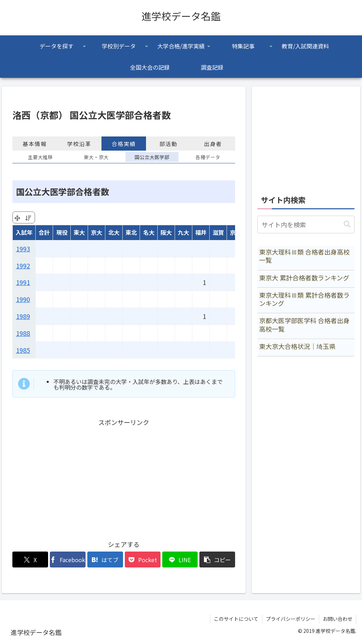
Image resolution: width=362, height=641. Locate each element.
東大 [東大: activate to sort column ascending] (79, 232)
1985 (23, 350)
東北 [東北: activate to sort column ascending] (131, 232)
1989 (23, 316)
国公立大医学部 (152, 157)
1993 (23, 248)
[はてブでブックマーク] (105, 559)
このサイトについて (236, 618)
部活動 (168, 143)
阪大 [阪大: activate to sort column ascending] (166, 232)
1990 (23, 299)
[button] (217, 559)
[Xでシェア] (30, 559)
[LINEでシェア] (180, 559)
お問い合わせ (337, 618)
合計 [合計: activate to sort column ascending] (44, 232)
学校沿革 (79, 143)
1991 (23, 282)
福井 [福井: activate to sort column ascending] (200, 232)
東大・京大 (96, 157)
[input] (305, 224)
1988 (23, 333)
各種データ (207, 157)
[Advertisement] (123, 477)
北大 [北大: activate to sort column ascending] (113, 232)
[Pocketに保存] (142, 559)
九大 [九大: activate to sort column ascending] (183, 232)
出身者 (213, 143)
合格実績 (124, 143)
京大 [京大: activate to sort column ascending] (96, 232)
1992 (23, 265)
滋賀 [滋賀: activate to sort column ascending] (218, 232)
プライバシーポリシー (290, 618)
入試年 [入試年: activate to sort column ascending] (24, 232)
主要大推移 (40, 157)
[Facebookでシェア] (68, 559)
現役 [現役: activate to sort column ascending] (62, 232)
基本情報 (35, 143)
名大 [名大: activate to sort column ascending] (148, 232)
